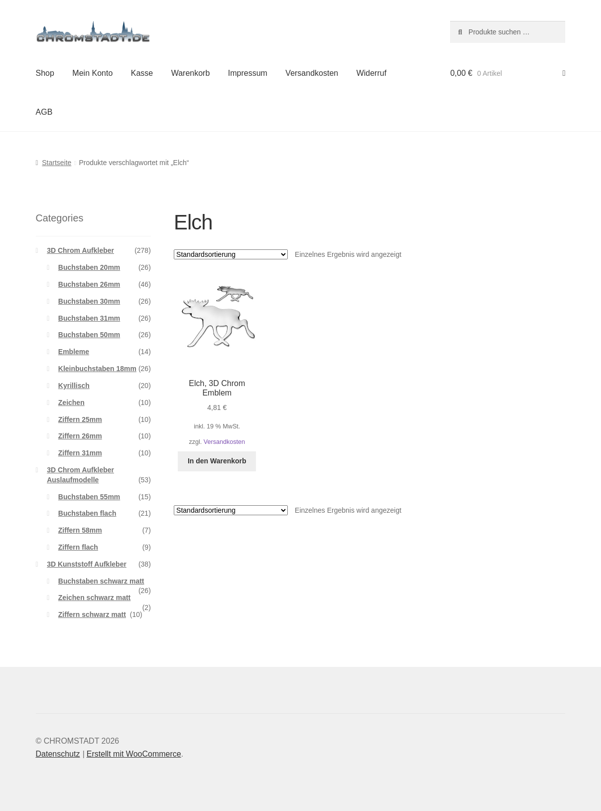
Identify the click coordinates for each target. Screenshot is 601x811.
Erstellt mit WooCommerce (134, 754)
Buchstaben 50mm (89, 335)
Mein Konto (92, 73)
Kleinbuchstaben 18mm (97, 369)
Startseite (56, 163)
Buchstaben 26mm (89, 284)
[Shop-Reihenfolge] (231, 254)
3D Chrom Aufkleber (80, 250)
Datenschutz (58, 754)
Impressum (247, 73)
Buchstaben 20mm (89, 267)
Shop (45, 73)
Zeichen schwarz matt (94, 598)
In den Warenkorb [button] (217, 461)
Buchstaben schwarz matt (101, 581)
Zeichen (71, 402)
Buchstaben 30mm (89, 301)
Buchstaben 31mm (89, 318)
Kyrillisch (74, 386)
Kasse (142, 73)
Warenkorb (190, 73)
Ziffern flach (78, 547)
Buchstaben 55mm (89, 497)
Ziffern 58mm (80, 530)
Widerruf (371, 73)
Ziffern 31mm (80, 453)
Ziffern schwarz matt (92, 614)
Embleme (73, 352)
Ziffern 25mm (80, 419)
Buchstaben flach (87, 513)
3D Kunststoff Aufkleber (86, 564)
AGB (44, 112)
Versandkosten (311, 73)
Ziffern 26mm (80, 436)
